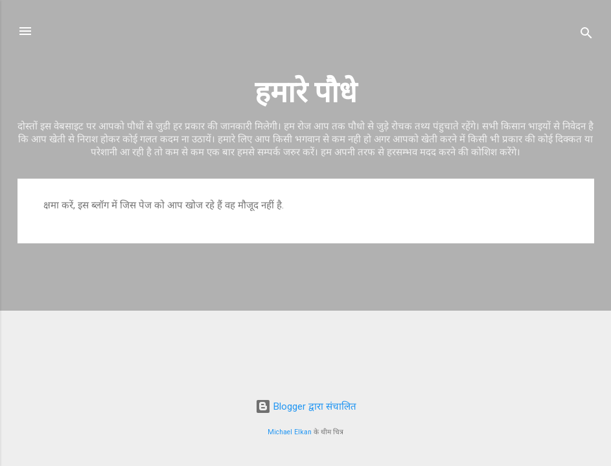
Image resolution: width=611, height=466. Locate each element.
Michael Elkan (290, 432)
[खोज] (586, 35)
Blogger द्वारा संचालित (305, 406)
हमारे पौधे (306, 92)
